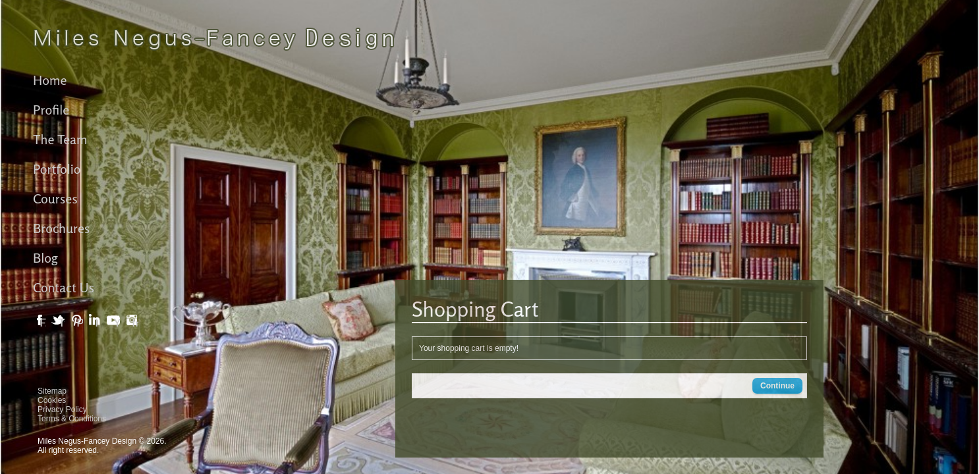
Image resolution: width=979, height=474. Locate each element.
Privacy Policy (62, 409)
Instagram (135, 323)
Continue (777, 385)
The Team (60, 139)
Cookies (52, 400)
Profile (51, 109)
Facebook (43, 323)
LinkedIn (98, 323)
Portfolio (57, 169)
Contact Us (63, 287)
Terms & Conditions (72, 418)
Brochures (61, 228)
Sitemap (52, 391)
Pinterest (79, 323)
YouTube (116, 323)
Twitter (61, 323)
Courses (55, 198)
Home (50, 80)
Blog (45, 258)
